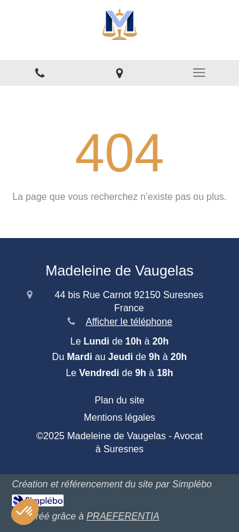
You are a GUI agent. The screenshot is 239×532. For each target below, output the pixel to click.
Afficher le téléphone (129, 322)
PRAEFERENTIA (122, 516)
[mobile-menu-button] (199, 73)
